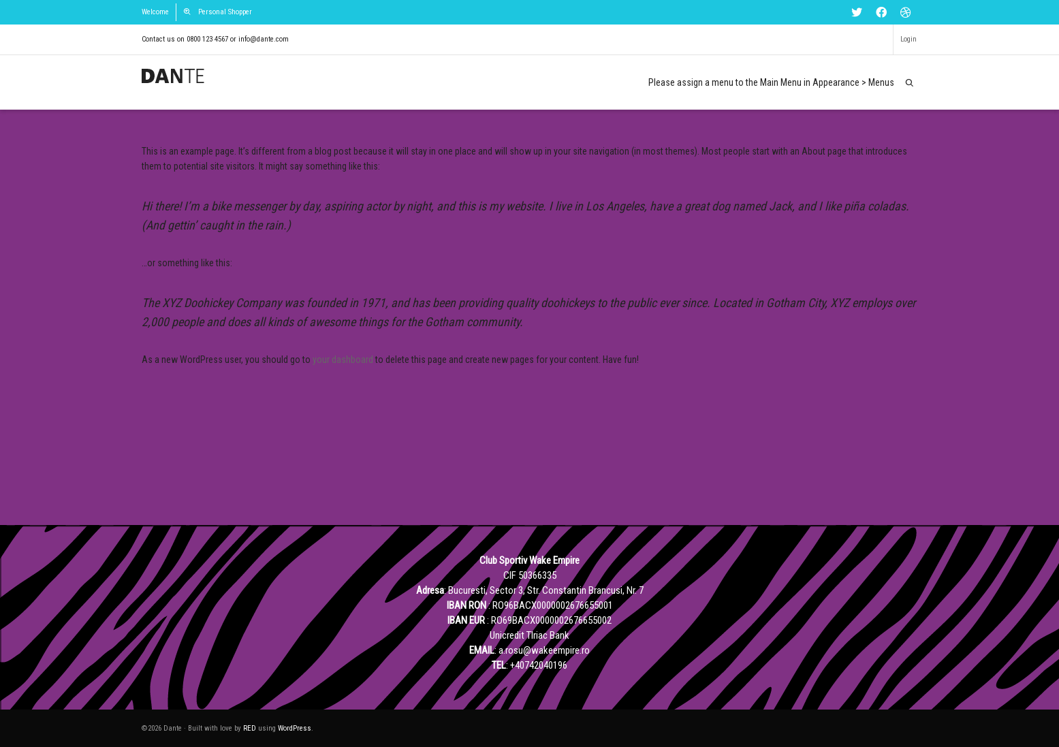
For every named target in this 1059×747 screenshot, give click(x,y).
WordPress (294, 728)
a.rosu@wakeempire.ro (544, 650)
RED (249, 728)
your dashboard (343, 359)
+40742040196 (538, 665)
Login (908, 39)
